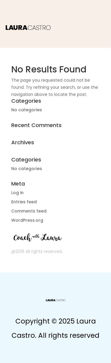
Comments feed (28, 211)
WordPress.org (27, 220)
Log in (17, 193)
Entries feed (24, 202)
